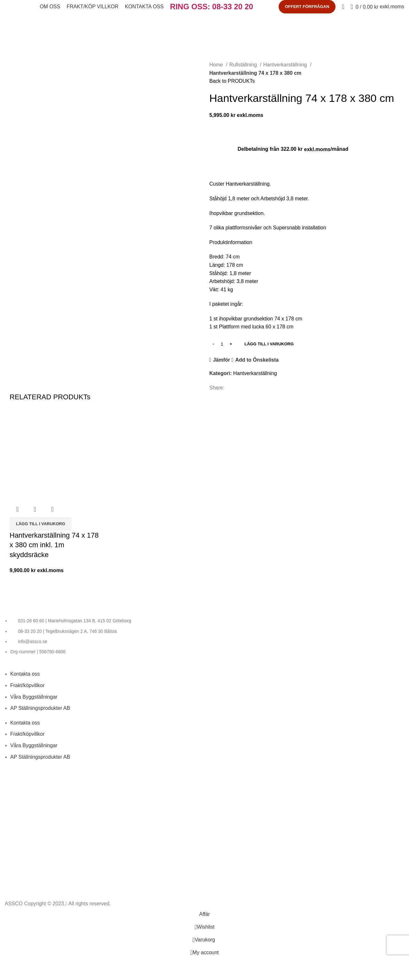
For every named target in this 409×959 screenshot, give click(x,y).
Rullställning (244, 64)
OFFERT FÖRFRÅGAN (307, 6)
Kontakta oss (25, 674)
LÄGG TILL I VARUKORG (269, 343)
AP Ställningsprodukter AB (40, 708)
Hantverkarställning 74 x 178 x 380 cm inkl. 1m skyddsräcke (54, 545)
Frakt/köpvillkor (27, 685)
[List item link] (204, 636)
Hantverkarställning (285, 64)
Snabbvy (35, 509)
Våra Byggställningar (34, 697)
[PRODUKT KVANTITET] (222, 344)
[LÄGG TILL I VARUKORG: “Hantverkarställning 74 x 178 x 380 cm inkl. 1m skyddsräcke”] (41, 524)
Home (216, 64)
